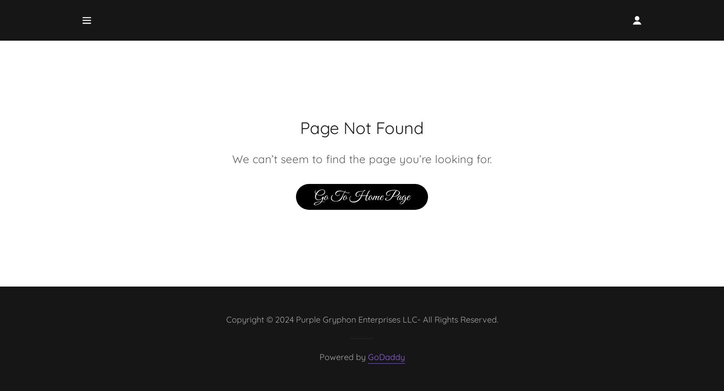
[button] (87, 20)
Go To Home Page (362, 197)
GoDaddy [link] (386, 357)
